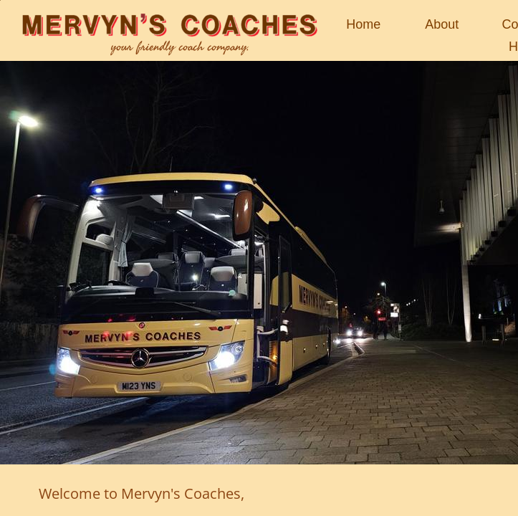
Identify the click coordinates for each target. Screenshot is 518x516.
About (442, 24)
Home (363, 24)
